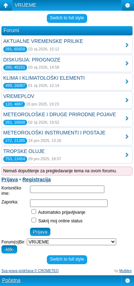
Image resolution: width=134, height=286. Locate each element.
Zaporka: (9, 201)
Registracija (37, 179)
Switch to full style (67, 17)
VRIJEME (25, 5)
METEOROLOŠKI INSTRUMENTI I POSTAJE (54, 132)
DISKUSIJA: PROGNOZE (31, 60)
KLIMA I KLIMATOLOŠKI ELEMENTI (44, 78)
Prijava (9, 179)
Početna (11, 280)
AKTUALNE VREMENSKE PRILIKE (43, 41)
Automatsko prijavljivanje (58, 212)
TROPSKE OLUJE (24, 151)
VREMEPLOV (18, 96)
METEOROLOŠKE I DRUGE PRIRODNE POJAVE (59, 114)
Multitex (125, 271)
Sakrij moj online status (57, 220)
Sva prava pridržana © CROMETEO (30, 271)
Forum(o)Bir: (13, 242)
